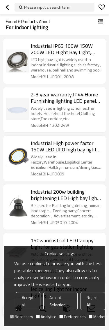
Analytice (46, 317)
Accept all (27, 301)
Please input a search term (47, 7)
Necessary (21, 317)
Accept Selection (57, 301)
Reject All (92, 301)
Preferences (72, 317)
